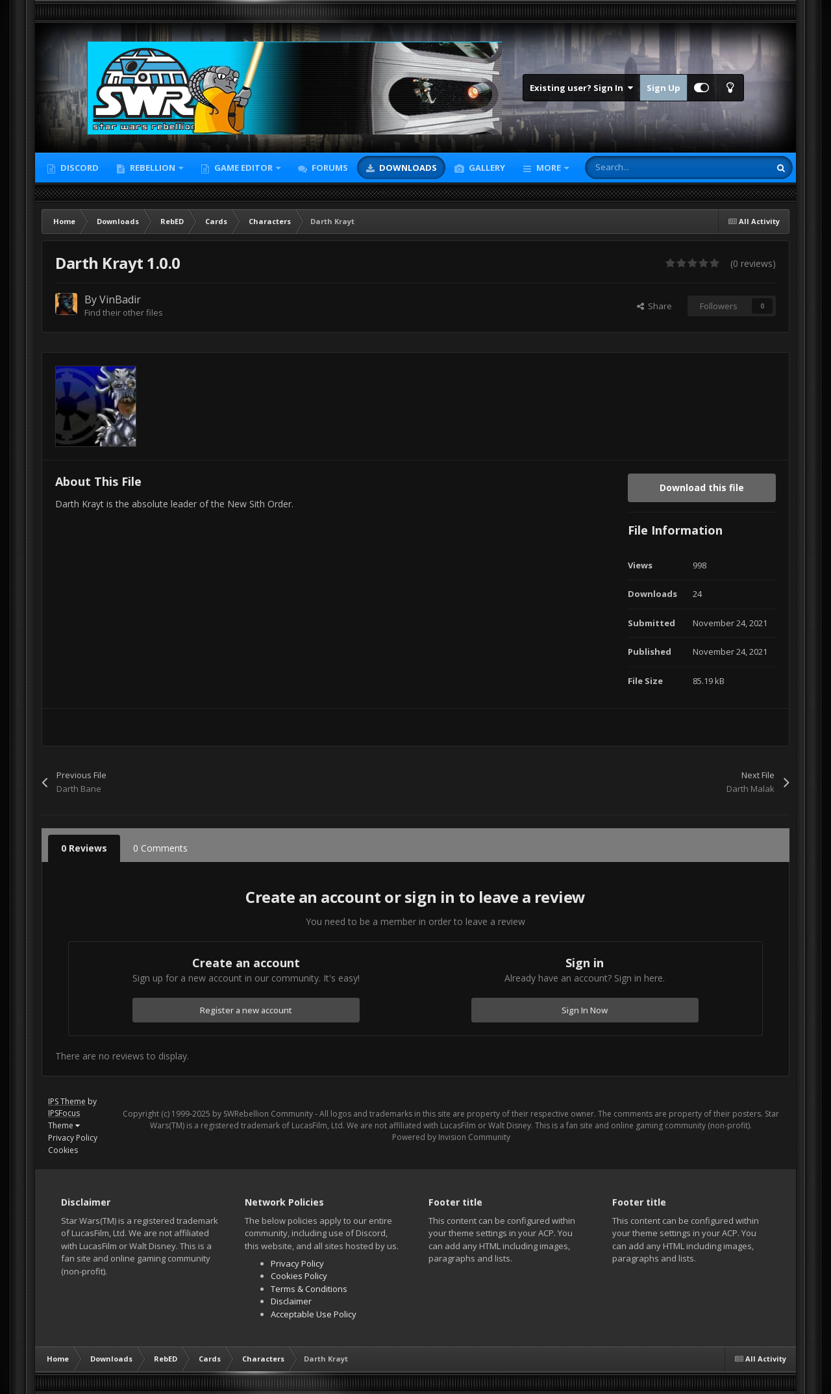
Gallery (486, 167)
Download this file (702, 487)
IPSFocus (64, 1113)
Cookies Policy (299, 1276)
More (548, 167)
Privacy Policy (72, 1137)
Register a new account (246, 1010)
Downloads (407, 167)
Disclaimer (291, 1301)
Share (654, 306)
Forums (329, 167)
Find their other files (123, 312)
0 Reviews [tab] (84, 848)
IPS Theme (67, 1101)
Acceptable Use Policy (313, 1314)
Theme (64, 1125)
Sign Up (663, 88)
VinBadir (120, 299)
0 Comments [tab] (160, 848)
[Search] (650, 167)
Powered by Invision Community (451, 1137)
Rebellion (152, 167)
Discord (78, 167)
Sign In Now (585, 1010)
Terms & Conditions (309, 1289)
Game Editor (243, 167)
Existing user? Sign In (581, 88)
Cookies (63, 1150)
